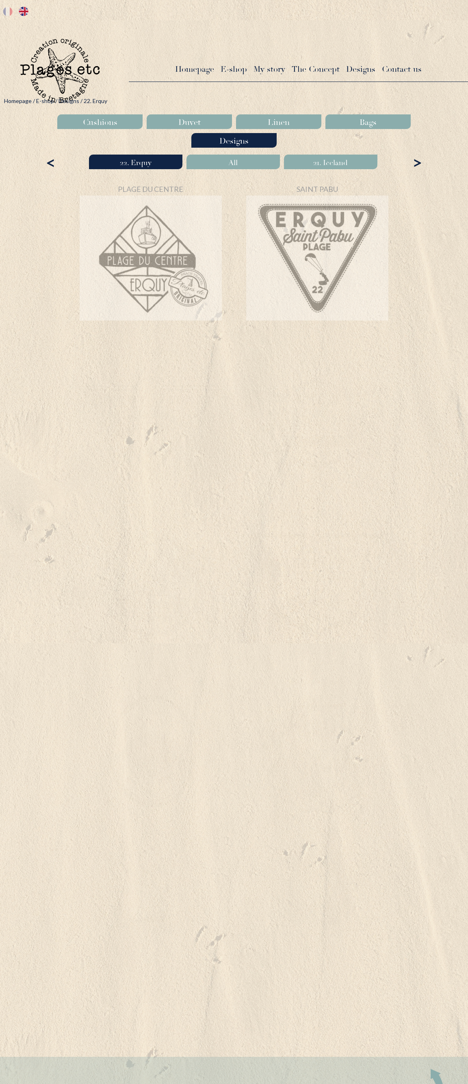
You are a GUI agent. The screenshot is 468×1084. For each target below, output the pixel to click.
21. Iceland (330, 162)
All (233, 162)
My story (269, 69)
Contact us (402, 69)
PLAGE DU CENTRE (150, 189)
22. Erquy (136, 162)
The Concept (316, 69)
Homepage (194, 69)
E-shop (234, 69)
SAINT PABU (317, 189)
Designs (360, 69)
